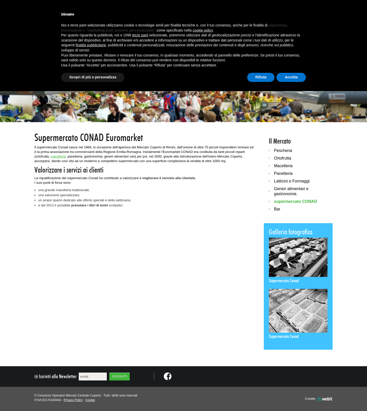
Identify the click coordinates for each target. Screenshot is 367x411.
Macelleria (283, 166)
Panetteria (283, 173)
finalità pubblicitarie (91, 45)
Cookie (90, 400)
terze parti (140, 35)
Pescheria (283, 150)
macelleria (58, 156)
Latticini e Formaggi (292, 181)
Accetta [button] (291, 77)
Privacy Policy (73, 400)
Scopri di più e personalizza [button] (92, 77)
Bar (277, 209)
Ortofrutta (282, 158)
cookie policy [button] (203, 30)
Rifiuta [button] (261, 77)
